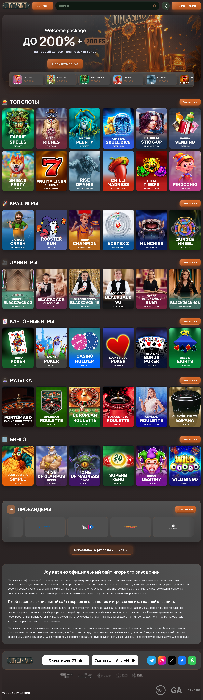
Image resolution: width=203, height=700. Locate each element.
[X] (172, 660)
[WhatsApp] (192, 660)
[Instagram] (162, 660)
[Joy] (16, 5)
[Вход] (166, 6)
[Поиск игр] (102, 6)
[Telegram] (151, 660)
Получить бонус (65, 64)
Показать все (190, 102)
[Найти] (154, 6)
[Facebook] (182, 660)
